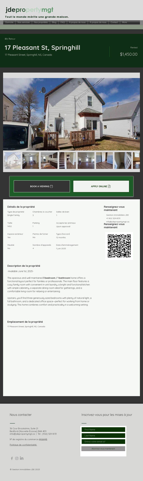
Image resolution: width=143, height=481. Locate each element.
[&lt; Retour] (15, 38)
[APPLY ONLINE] (101, 186)
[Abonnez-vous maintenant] (103, 448)
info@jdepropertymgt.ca (117, 221)
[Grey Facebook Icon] (12, 458)
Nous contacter (21, 415)
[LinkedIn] (22, 458)
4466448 (43, 439)
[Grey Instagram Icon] (17, 458)
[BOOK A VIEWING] (42, 186)
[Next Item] (135, 114)
